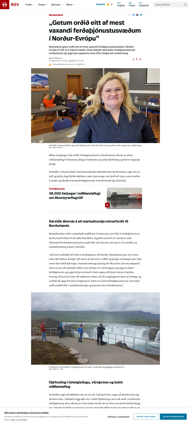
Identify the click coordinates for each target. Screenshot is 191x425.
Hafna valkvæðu (146, 417)
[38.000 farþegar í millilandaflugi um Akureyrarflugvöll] (95, 198)
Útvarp (41, 4)
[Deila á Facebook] (134, 15)
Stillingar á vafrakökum (118, 417)
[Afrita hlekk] (129, 15)
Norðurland (56, 15)
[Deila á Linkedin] (141, 15)
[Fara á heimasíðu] (12, 4)
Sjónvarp (55, 4)
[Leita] (185, 4)
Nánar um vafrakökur (19, 420)
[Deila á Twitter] (137, 15)
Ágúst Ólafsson (55, 58)
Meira (69, 4)
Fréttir (29, 4)
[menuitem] (33, 4)
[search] (169, 4)
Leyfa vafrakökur (173, 417)
